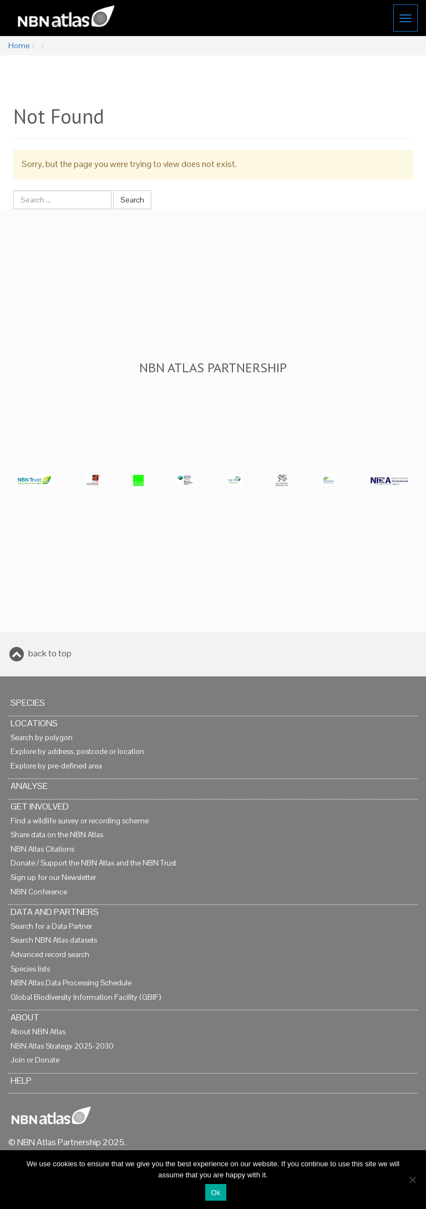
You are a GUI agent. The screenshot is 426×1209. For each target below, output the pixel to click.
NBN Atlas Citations (42, 849)
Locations (34, 723)
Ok (215, 1192)
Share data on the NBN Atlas (57, 834)
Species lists (30, 969)
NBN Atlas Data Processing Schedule (71, 983)
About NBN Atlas (38, 1031)
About (25, 1017)
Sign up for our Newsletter (53, 877)
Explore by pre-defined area (56, 766)
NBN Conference (39, 892)
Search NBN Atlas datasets (54, 940)
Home (18, 45)
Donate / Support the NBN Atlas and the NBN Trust (93, 863)
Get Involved (40, 806)
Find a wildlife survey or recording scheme (80, 821)
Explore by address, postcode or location (77, 751)
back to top (50, 653)
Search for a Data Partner (51, 926)
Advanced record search (50, 954)
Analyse (29, 786)
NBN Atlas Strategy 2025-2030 (62, 1046)
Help (21, 1080)
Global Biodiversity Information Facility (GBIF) (86, 997)
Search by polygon (42, 737)
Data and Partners (55, 912)
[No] (412, 1179)
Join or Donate (35, 1060)
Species (28, 703)
